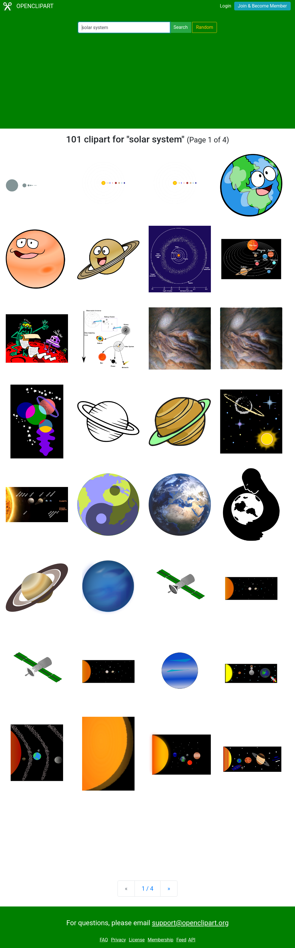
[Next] (168, 889)
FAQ (104, 940)
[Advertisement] (147, 80)
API (191, 940)
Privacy (118, 940)
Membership (160, 940)
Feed (181, 940)
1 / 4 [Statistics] (148, 888)
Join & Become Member (262, 6)
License (137, 940)
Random (204, 27)
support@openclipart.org (190, 923)
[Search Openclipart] (124, 27)
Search (180, 27)
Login (225, 6)
